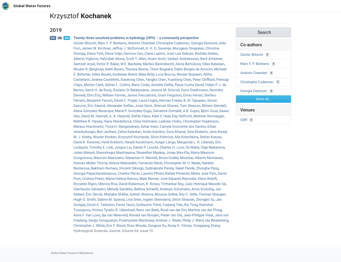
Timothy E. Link (101, 147)
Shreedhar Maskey (150, 153)
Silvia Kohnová (161, 137)
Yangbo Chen (155, 80)
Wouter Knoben (105, 137)
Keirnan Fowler (170, 100)
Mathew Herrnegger (208, 116)
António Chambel (141, 43)
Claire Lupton (154, 53)
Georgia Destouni (204, 43)
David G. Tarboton (100, 205)
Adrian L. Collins (117, 85)
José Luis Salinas (179, 53)
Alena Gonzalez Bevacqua (94, 111)
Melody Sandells (120, 189)
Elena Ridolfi (207, 179)
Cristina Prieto (93, 179)
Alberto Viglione (86, 59)
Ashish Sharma (141, 194)
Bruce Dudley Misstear (176, 158)
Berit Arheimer (211, 59)
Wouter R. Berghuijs (89, 69)
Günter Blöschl (85, 43)
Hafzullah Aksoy (112, 59)
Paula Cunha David (189, 85)
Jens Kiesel (218, 132)
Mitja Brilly (146, 74)
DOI (53, 38)
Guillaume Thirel (148, 205)
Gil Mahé (192, 147)
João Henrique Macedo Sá (205, 184)
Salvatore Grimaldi (167, 111)
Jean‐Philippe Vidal (198, 215)
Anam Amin (157, 59)
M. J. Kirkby (82, 137)
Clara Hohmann (145, 121)
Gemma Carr (133, 53)
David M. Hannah (94, 116)
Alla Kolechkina (186, 137)
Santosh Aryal (84, 64)
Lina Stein (133, 199)
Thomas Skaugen (212, 194)
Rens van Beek (147, 210)
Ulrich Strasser (183, 199)
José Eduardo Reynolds (178, 179)
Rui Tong (191, 205)
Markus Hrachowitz (89, 126)
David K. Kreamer (87, 142)
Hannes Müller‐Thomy (90, 163)
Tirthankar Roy (172, 184)
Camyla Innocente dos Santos (183, 126)
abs (67, 38)
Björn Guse (209, 111)
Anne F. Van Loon (87, 215)
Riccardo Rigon (85, 184)
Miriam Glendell (214, 106)
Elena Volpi (113, 53)
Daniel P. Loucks (145, 147)
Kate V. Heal (161, 116)
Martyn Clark (94, 85)
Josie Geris (143, 106)
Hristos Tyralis (103, 210)
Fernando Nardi (150, 163)
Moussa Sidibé (166, 194)
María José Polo (203, 173)
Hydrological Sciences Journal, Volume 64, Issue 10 (113, 231)
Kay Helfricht (182, 116)
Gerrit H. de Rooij (98, 90)
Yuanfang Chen (179, 80)
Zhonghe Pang (207, 168)
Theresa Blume (136, 69)
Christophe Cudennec (172, 43)
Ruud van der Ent (173, 210)
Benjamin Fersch (100, 100)
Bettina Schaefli (146, 189)
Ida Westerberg (217, 220)
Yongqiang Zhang (206, 226)
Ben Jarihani (106, 132)
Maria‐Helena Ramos (121, 179)
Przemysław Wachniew (136, 220)
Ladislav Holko (170, 121)
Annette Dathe (162, 85)
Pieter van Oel (171, 215)
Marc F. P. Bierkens (112, 43)
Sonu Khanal (176, 132)
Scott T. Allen (136, 59)
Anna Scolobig (203, 189)
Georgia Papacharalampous (95, 173)
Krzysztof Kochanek (133, 137)
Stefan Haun (140, 116)
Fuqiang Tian (173, 205)
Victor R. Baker (107, 64)
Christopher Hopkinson (200, 121)
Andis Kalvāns (153, 132)
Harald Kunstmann (138, 142)
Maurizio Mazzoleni (109, 158)
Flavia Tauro (125, 205)
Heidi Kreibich (112, 142)
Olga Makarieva (213, 147)
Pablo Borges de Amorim (193, 69)
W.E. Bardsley (130, 64)
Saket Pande (185, 168)
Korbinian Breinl (125, 74)
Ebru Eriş (94, 95)
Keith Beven (114, 69)
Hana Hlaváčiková (118, 121)
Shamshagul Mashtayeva (115, 153)
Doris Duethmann (194, 90)
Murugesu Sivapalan (188, 48)
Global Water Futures (31, 5)
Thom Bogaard (161, 69)
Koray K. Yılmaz (180, 226)
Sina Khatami (197, 132)
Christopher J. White (89, 226)
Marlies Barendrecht (158, 64)
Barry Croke (140, 85)
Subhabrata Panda (159, 168)
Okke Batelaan (213, 64)
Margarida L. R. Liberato (195, 142)
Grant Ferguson (170, 95)
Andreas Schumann (175, 189)
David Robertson (131, 184)
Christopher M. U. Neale (182, 163)
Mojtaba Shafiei (116, 194)
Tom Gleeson (190, 106)
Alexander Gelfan (120, 106)
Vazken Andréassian (183, 59)
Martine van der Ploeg (205, 210)
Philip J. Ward (192, 220)
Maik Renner (149, 179)
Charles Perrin (129, 173)
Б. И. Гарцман (195, 100)
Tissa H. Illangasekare (122, 126)
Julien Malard (84, 153)
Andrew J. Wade (168, 220)
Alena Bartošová (188, 64)
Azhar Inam (149, 126)
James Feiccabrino (141, 95)
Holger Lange (165, 142)
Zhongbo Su (205, 199)
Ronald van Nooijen (144, 215)
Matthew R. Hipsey (88, 121)
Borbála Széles (206, 53)
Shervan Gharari (166, 106)
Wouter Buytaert (189, 74)
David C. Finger (125, 100)
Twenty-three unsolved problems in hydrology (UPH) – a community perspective (136, 38)
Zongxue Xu (157, 226)
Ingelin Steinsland (156, 199)
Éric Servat (94, 194)
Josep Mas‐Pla (177, 153)
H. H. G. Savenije (158, 48)
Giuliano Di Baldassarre (131, 90)
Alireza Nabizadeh (123, 163)
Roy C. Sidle (188, 194)
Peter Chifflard (204, 80)
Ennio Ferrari (192, 95)
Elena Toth (95, 53)
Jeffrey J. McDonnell (128, 48)
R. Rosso (153, 184)
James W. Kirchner (96, 48)
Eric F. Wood (115, 226)
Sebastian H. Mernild (141, 158)
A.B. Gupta (191, 111)
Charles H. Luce (172, 147)
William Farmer (113, 95)
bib (60, 38)
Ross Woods (136, 226)
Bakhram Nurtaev (104, 168)
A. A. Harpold (119, 116)
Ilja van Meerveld (115, 215)
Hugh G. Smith (85, 199)
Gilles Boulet (101, 74)
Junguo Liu (123, 147)
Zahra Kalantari (129, 132)
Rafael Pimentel (177, 173)
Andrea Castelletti (105, 80)
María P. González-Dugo (133, 111)
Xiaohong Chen (132, 80)
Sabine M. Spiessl (111, 199)
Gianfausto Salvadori (90, 189)
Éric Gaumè (96, 106)
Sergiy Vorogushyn (103, 220)
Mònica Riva (107, 184)
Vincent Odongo (131, 168)
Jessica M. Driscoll (164, 90)
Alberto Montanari (209, 158)
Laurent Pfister (152, 173)
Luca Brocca (165, 74)
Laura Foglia (148, 100)
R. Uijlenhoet (125, 210)
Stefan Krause (211, 137)
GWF (244, 120)
